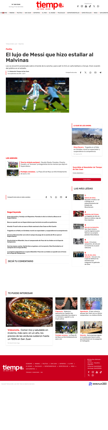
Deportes (36, 13)
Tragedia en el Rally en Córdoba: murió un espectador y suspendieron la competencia (37, 230)
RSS (42, 372)
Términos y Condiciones (32, 372)
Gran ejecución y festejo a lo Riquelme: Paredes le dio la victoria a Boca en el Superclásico (34, 217)
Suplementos (30, 369)
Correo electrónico (78, 173)
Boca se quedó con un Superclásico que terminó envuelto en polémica (32, 222)
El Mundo (52, 13)
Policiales (61, 13)
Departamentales (73, 13)
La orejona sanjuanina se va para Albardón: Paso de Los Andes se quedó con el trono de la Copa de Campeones (36, 252)
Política (19, 13)
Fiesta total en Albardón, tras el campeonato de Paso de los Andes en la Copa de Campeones (35, 241)
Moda (96, 13)
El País (44, 13)
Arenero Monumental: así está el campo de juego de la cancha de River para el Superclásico (34, 235)
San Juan (28, 13)
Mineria (12, 13)
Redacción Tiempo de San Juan (19, 71)
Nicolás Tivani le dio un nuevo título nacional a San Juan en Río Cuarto (31, 226)
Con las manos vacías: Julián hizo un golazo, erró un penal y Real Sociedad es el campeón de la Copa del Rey (35, 246)
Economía (4, 13)
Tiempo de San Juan (11, 44)
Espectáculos (87, 13)
